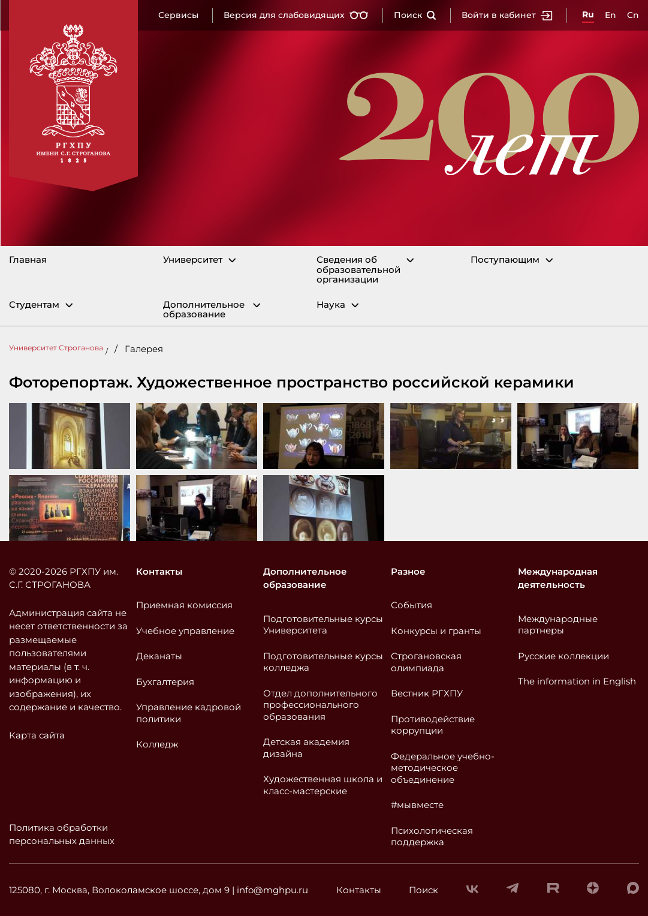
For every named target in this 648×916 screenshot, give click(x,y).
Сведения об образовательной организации (358, 270)
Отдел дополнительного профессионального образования (320, 704)
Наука (331, 305)
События (411, 605)
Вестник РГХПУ (427, 693)
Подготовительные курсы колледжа (323, 662)
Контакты (159, 571)
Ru (588, 14)
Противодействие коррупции (433, 725)
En (610, 15)
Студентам (34, 305)
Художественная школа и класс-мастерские (322, 785)
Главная (28, 260)
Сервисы (178, 15)
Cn (633, 15)
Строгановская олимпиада (426, 662)
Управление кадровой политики (188, 713)
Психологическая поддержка (432, 836)
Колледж (157, 744)
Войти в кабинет (507, 15)
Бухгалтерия (165, 681)
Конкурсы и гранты (436, 630)
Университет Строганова (56, 347)
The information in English (577, 681)
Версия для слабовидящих (296, 15)
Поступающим (505, 260)
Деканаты (159, 656)
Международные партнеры (558, 624)
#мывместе (417, 804)
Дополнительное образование (204, 310)
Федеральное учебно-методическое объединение (443, 767)
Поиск (415, 15)
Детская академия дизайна (306, 747)
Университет (192, 260)
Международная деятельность (558, 578)
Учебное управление (185, 630)
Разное (408, 571)
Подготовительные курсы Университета (323, 624)
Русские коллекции (563, 656)
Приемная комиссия (184, 605)
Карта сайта (37, 735)
